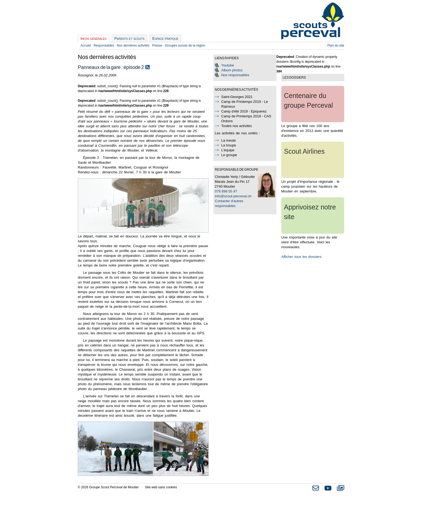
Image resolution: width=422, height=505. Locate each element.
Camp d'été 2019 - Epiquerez (244, 111)
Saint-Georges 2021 (236, 97)
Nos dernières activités (133, 45)
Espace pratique (165, 38)
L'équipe (227, 150)
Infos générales (93, 38)
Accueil (85, 45)
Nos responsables (235, 75)
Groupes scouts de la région (185, 45)
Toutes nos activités (236, 126)
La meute (228, 140)
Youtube (227, 65)
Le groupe (229, 155)
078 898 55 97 (226, 191)
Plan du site (335, 45)
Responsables (104, 45)
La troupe (228, 145)
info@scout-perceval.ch (233, 196)
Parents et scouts (129, 38)
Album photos (232, 70)
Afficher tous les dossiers (301, 257)
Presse (157, 45)
